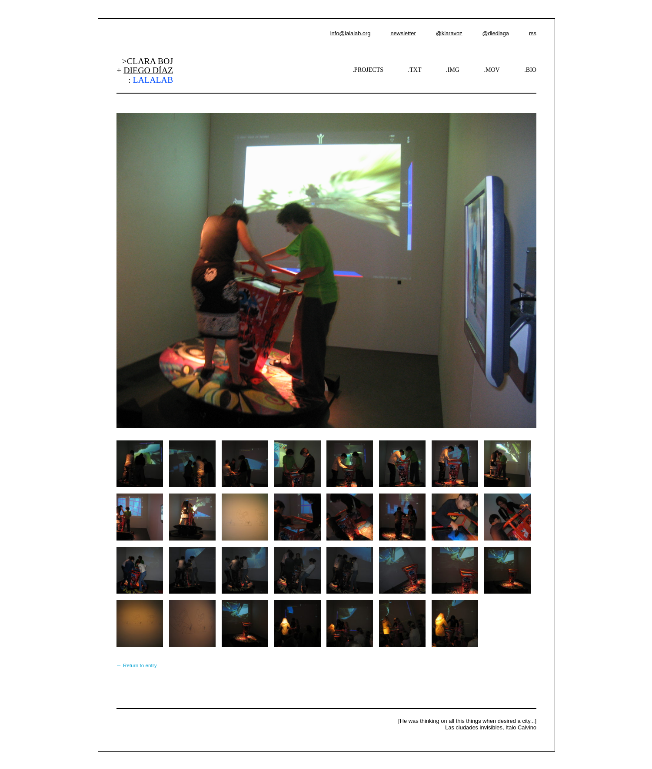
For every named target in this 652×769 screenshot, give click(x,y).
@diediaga (495, 33)
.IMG (452, 69)
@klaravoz (449, 33)
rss (532, 33)
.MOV (491, 69)
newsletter (403, 33)
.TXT (415, 69)
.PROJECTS (368, 69)
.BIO (530, 69)
